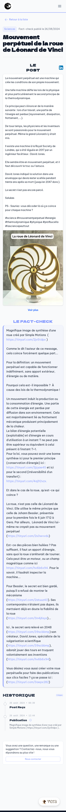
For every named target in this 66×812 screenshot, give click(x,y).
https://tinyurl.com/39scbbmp (28, 632)
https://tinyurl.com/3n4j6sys (27, 618)
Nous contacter (33, 759)
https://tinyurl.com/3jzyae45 (26, 467)
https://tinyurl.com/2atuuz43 (28, 600)
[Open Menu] (59, 6)
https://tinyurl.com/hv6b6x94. (27, 568)
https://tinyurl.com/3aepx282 (28, 682)
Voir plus (33, 310)
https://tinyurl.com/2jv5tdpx (26, 339)
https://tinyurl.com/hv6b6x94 (28, 659)
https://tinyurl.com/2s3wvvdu (28, 536)
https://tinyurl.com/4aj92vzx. (26, 481)
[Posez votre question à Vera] (49, 801)
